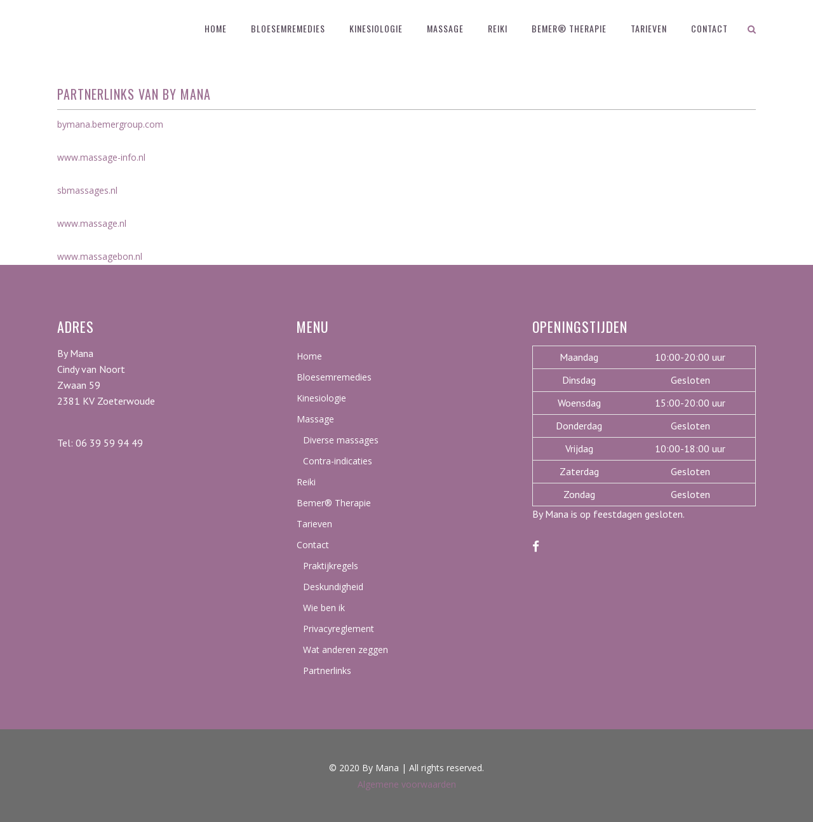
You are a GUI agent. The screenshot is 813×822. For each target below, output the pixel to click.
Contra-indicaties (337, 461)
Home (309, 356)
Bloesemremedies (334, 377)
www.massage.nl (91, 223)
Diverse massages (341, 440)
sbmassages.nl (87, 190)
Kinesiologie (321, 398)
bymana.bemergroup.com (110, 124)
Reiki (306, 482)
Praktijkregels (330, 566)
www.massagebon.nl (99, 256)
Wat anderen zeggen (345, 649)
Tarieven (314, 524)
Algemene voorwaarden (407, 784)
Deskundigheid (333, 587)
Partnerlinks (327, 670)
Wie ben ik (324, 608)
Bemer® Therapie (334, 503)
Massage (315, 419)
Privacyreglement (338, 629)
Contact (313, 545)
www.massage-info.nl (101, 157)
